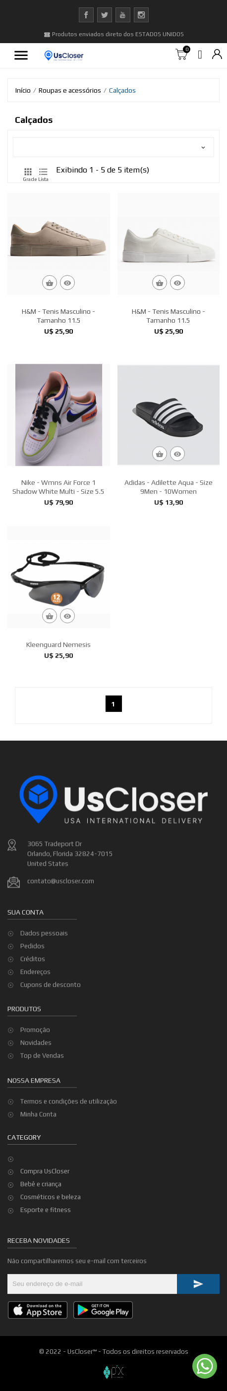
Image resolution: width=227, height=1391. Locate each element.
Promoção (35, 1060)
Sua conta (25, 957)
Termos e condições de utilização (68, 1125)
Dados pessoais (44, 978)
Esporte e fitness (45, 1210)
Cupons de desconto (50, 1029)
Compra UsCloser (44, 1171)
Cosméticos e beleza (50, 1197)
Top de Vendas (42, 1086)
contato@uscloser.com (60, 952)
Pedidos (32, 990)
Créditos (32, 1003)
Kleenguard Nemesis (58, 726)
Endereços (35, 1016)
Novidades (36, 1073)
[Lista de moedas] (217, 54)
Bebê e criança (40, 1184)
